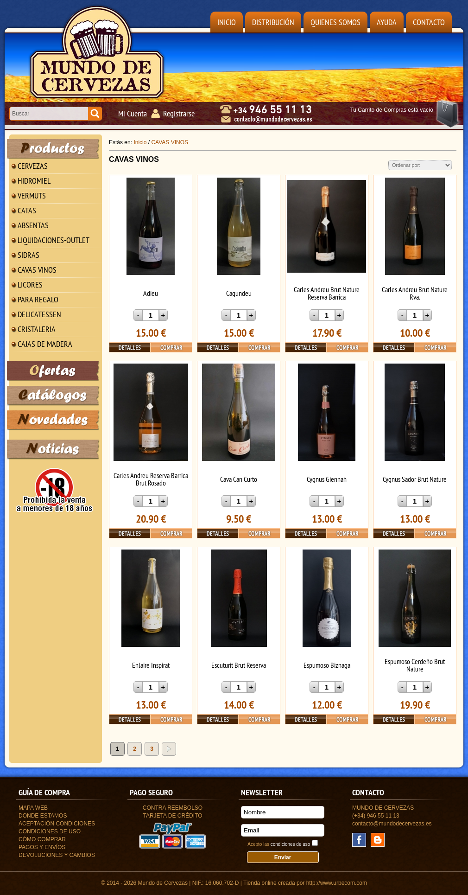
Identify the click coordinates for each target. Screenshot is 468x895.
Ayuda (387, 22)
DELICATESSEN (39, 314)
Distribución (273, 22)
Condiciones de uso (50, 831)
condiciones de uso (290, 844)
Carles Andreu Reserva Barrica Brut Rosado (151, 479)
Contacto (429, 22)
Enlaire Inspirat (151, 665)
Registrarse (179, 113)
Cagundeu (239, 293)
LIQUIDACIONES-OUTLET (53, 240)
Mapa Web (33, 808)
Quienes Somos (335, 22)
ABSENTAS (33, 225)
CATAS (27, 210)
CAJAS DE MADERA (45, 344)
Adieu (150, 293)
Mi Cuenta (132, 113)
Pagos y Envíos (42, 847)
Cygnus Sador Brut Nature (415, 479)
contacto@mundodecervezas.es (392, 823)
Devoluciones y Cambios (57, 855)
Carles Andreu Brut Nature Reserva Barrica (327, 293)
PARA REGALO (38, 299)
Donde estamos (43, 815)
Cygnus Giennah (327, 479)
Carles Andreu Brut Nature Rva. (415, 293)
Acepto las (278, 844)
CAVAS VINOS (37, 269)
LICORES (30, 284)
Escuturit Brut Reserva (238, 665)
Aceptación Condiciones (57, 823)
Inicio (226, 22)
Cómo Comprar (42, 839)
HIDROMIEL (34, 180)
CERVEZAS (33, 165)
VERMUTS (32, 195)
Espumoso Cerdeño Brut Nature (415, 665)
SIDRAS (28, 254)
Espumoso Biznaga (327, 665)
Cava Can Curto (238, 479)
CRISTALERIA (37, 329)
